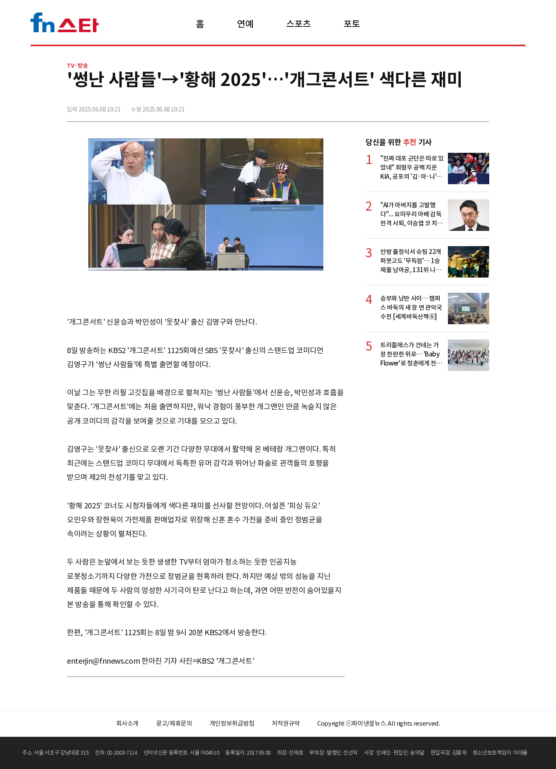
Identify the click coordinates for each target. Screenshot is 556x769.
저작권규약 (286, 723)
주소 (482, 106)
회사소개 (127, 723)
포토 (352, 24)
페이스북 (428, 106)
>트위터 (446, 106)
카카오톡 (464, 106)
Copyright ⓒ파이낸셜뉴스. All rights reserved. (378, 723)
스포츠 (298, 24)
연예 (245, 24)
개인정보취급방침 (232, 723)
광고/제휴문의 (174, 723)
